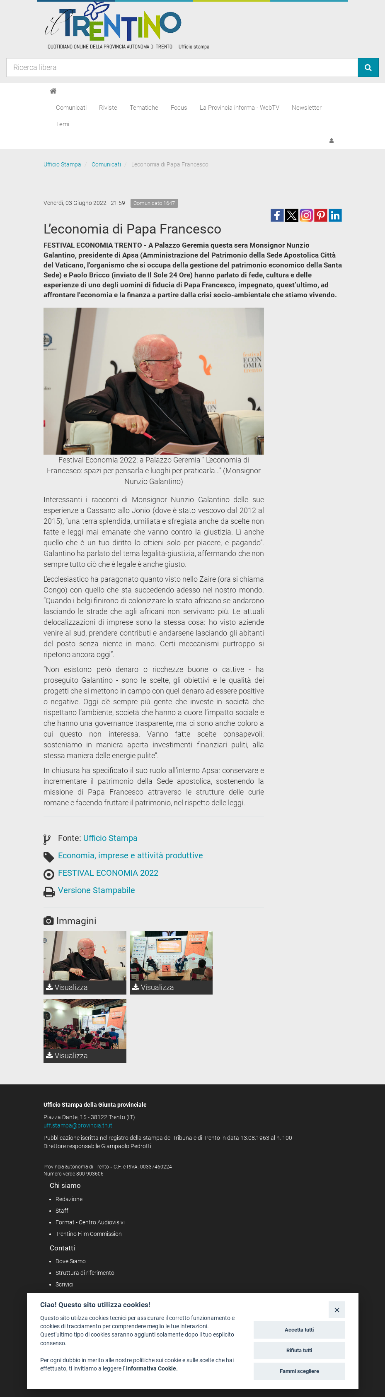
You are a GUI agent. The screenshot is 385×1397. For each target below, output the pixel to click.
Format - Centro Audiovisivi (90, 1222)
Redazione (69, 1199)
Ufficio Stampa (62, 164)
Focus (179, 107)
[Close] (337, 1309)
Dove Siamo (71, 1261)
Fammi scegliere (299, 1371)
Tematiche (144, 107)
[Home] (53, 91)
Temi (62, 124)
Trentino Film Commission (89, 1234)
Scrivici (64, 1284)
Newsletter (307, 107)
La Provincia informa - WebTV (239, 107)
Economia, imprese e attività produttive (130, 855)
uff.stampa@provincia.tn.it (78, 1125)
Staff (62, 1210)
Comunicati (71, 107)
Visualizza (67, 987)
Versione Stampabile (96, 890)
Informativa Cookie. (152, 1368)
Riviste (108, 107)
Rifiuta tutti (299, 1350)
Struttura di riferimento (85, 1272)
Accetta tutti (299, 1330)
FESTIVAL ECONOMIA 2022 (108, 873)
